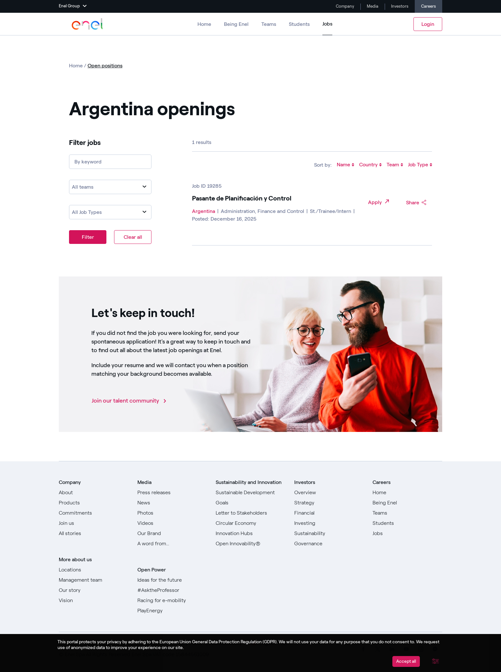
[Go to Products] (93, 503)
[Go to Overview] (329, 492)
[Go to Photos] (172, 513)
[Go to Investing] (329, 523)
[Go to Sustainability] (329, 533)
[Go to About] (93, 492)
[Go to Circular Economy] (250, 523)
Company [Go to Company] (344, 6)
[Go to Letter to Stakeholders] (250, 513)
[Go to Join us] (93, 523)
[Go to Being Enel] (407, 503)
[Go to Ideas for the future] (172, 580)
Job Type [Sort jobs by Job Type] (420, 165)
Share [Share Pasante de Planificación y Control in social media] (416, 203)
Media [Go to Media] (372, 6)
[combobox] (110, 187)
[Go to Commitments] (93, 513)
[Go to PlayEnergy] (172, 611)
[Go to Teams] (407, 513)
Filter (88, 237)
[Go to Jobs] (407, 533)
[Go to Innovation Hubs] (250, 533)
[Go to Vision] (93, 600)
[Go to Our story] (93, 590)
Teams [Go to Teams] (268, 24)
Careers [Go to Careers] (428, 6)
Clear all (133, 237)
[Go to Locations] (93, 570)
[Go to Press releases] (172, 492)
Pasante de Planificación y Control (241, 198)
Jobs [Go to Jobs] (327, 24)
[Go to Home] (407, 492)
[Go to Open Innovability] (250, 544)
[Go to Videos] (172, 523)
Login (427, 24)
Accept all (406, 661)
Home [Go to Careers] (204, 24)
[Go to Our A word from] (172, 544)
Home (76, 66)
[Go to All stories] (93, 533)
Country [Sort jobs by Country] (370, 165)
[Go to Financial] (329, 513)
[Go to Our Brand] (172, 533)
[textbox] (110, 187)
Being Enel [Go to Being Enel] (236, 24)
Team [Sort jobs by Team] (395, 165)
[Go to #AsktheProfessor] (172, 590)
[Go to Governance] (329, 544)
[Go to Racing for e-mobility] (172, 600)
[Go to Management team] (93, 580)
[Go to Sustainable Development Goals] (250, 497)
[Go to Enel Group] (87, 24)
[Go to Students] (407, 523)
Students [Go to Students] (299, 24)
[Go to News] (172, 503)
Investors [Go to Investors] (399, 6)
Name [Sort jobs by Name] (345, 165)
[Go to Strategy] (329, 503)
